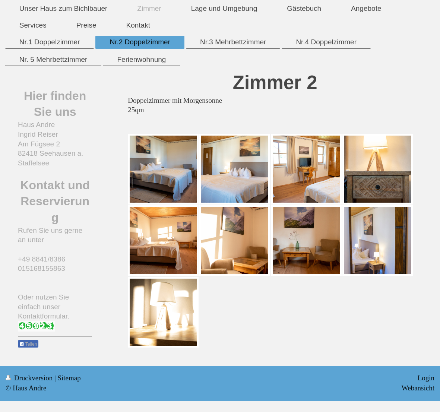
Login (426, 378)
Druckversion (30, 378)
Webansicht (418, 388)
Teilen (28, 344)
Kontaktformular (42, 316)
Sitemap (68, 378)
